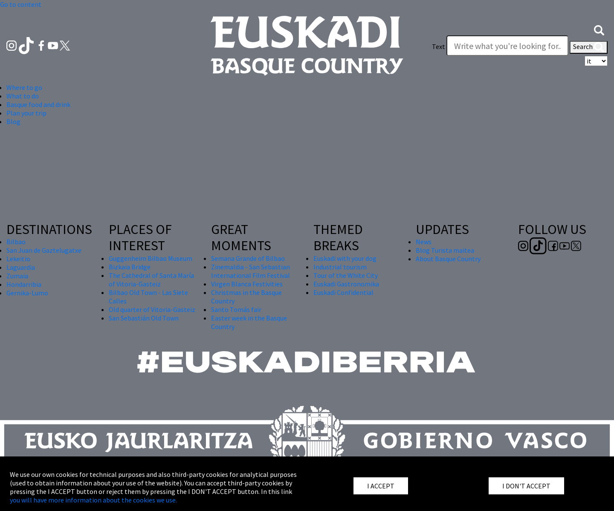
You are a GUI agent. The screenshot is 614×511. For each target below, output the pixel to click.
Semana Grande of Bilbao (248, 258)
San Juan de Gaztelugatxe (43, 250)
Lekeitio (18, 258)
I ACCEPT (380, 486)
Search (588, 47)
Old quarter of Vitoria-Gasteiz (152, 309)
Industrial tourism (340, 267)
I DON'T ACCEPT (526, 486)
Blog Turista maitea (445, 250)
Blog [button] (13, 121)
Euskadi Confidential (343, 292)
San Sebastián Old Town (144, 318)
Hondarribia (23, 284)
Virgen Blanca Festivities (247, 284)
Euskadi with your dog (345, 258)
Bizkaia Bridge (130, 267)
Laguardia (20, 267)
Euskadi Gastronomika (346, 284)
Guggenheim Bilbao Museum (150, 258)
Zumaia (17, 275)
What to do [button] (22, 96)
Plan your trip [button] (26, 113)
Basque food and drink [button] (38, 104)
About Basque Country (448, 258)
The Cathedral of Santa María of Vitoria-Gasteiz (151, 279)
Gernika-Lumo (27, 293)
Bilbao (16, 241)
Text (438, 46)
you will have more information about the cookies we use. (93, 500)
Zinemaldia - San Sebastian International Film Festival (250, 271)
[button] (599, 29)
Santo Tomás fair (236, 309)
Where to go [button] (24, 87)
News (424, 241)
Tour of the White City (345, 275)
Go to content (20, 4)
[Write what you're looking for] (507, 45)
